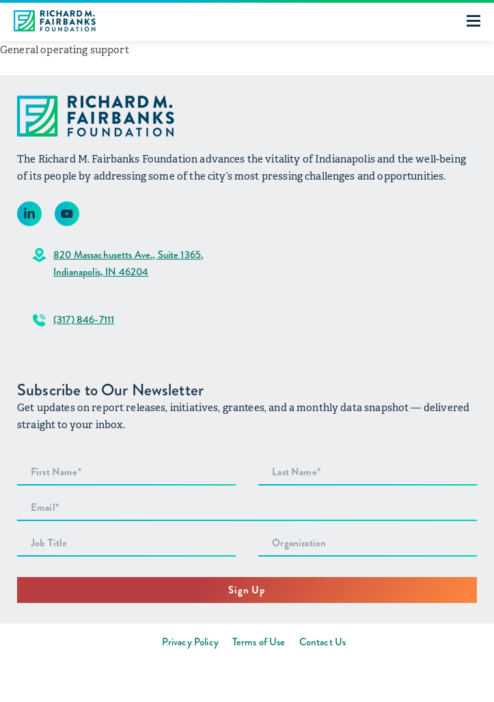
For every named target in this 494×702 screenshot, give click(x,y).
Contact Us (322, 641)
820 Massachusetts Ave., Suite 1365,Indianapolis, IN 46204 (128, 263)
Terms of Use (259, 641)
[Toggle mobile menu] (473, 20)
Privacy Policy (190, 641)
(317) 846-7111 (83, 319)
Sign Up (246, 590)
